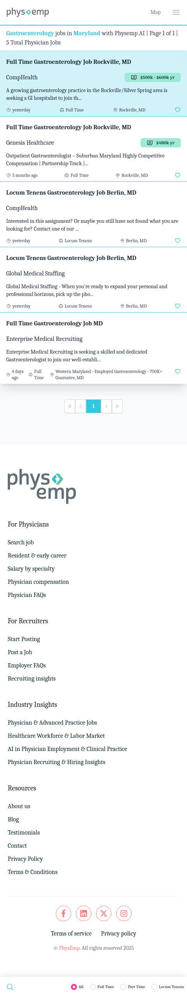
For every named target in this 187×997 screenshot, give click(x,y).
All (81, 986)
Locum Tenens (171, 986)
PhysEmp (69, 948)
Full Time (106, 986)
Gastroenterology (30, 33)
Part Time (136, 986)
